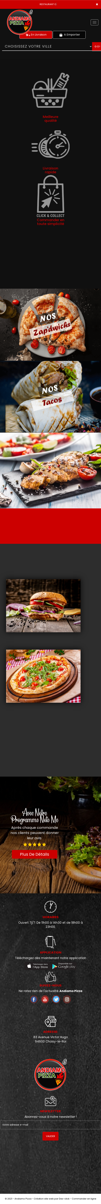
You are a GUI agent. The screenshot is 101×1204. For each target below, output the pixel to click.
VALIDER (50, 1136)
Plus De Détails (34, 854)
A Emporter (69, 35)
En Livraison (35, 35)
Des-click (64, 1198)
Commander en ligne (84, 1198)
